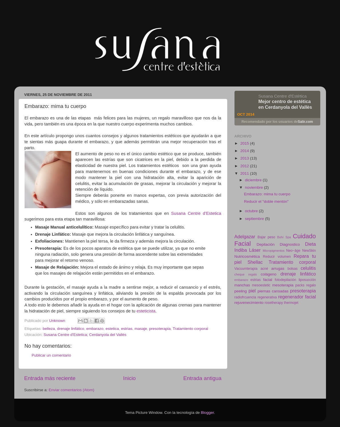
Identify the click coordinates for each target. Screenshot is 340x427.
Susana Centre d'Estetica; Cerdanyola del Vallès (84, 334)
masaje (141, 328)
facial (267, 280)
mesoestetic (261, 285)
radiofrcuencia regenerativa (255, 297)
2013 (245, 158)
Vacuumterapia (246, 269)
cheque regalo (245, 274)
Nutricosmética (247, 256)
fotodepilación (285, 280)
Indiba (240, 250)
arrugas (277, 268)
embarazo (95, 328)
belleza (49, 328)
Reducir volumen (277, 257)
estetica (112, 328)
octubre (252, 211)
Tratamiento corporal (190, 328)
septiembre (255, 219)
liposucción (307, 280)
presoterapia (160, 328)
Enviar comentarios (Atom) (71, 390)
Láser (255, 250)
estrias (126, 328)
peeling (240, 291)
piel (252, 290)
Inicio (129, 378)
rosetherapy (274, 303)
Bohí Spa (284, 237)
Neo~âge (293, 251)
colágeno (269, 274)
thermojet (291, 303)
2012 (245, 166)
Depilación (266, 244)
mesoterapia (282, 285)
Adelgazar (244, 236)
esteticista (145, 311)
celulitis (308, 268)
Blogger (207, 412)
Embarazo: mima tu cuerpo (267, 194)
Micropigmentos (274, 250)
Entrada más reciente (50, 378)
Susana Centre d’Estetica (196, 213)
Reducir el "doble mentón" (266, 201)
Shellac (255, 262)
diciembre (254, 180)
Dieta (310, 244)
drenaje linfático (70, 328)
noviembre (254, 187)
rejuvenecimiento (249, 302)
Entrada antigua (202, 378)
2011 (245, 173)
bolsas (292, 269)
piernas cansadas (273, 291)
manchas (242, 285)
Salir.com (305, 122)
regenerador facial (297, 296)
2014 (245, 151)
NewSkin (309, 251)
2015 (245, 143)
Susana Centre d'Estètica (283, 96)
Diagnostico (290, 244)
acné (264, 269)
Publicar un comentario (51, 355)
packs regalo (305, 285)
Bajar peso (266, 237)
